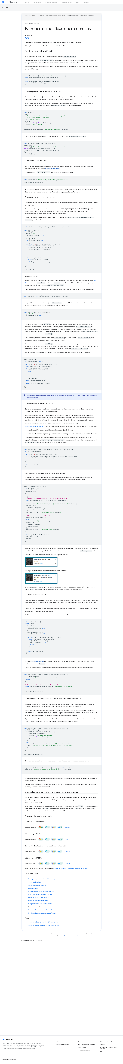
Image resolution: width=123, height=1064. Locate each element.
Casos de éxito (87, 2)
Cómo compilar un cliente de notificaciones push (43, 922)
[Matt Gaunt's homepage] (28, 38)
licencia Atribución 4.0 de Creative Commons (74, 933)
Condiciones (5, 1059)
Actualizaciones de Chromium (86, 1044)
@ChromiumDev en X (106, 1042)
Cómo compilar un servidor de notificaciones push (44, 925)
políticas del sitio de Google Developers (74, 935)
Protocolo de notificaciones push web (40, 894)
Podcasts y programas (84, 1050)
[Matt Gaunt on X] (26, 38)
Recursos (26, 2)
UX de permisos (33, 888)
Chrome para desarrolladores (86, 1042)
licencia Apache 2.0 (36, 935)
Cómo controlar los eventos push (38, 897)
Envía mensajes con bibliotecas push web (41, 891)
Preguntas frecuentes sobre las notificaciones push (44, 910)
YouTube (102, 1044)
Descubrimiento (37, 2)
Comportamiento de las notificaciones (40, 904)
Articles (5, 7)
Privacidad (13, 1059)
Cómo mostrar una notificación (38, 901)
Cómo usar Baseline (66, 2)
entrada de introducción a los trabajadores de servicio (70, 868)
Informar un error (61, 1042)
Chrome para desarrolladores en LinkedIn (109, 1048)
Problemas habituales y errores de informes (42, 913)
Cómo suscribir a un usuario (37, 885)
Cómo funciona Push (34, 882)
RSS (101, 1051)
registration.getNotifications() (34, 426)
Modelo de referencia (51, 2)
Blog (77, 2)
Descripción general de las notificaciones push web (44, 879)
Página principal (29, 23)
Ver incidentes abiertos (62, 1044)
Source (67, 827)
